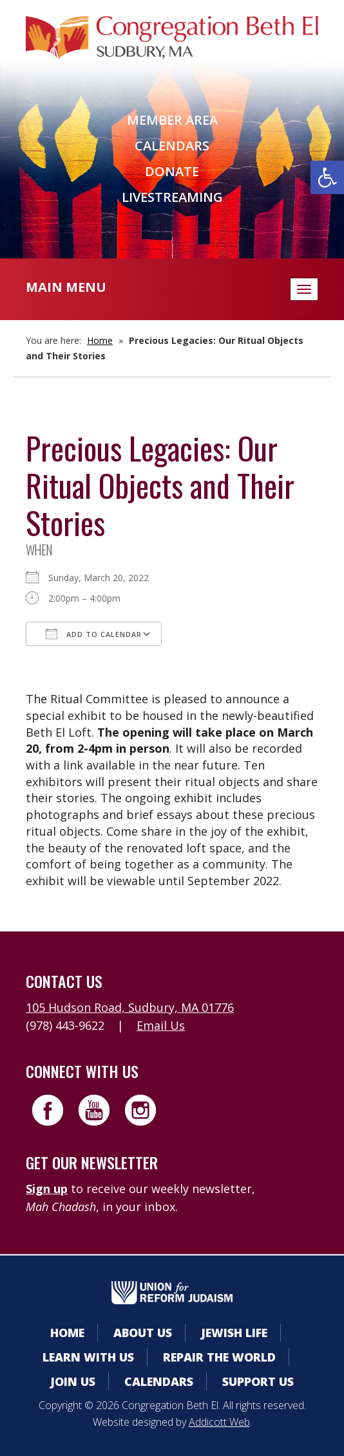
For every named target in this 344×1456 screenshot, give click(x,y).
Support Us (258, 1381)
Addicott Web (219, 1422)
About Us (142, 1332)
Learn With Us (88, 1357)
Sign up (47, 1188)
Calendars (172, 145)
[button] (327, 177)
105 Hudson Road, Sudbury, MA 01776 (130, 1007)
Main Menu (66, 287)
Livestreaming (172, 197)
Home (100, 340)
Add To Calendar (94, 634)
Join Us (72, 1381)
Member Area (172, 120)
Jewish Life (234, 1332)
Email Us (161, 1025)
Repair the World (219, 1357)
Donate (172, 171)
